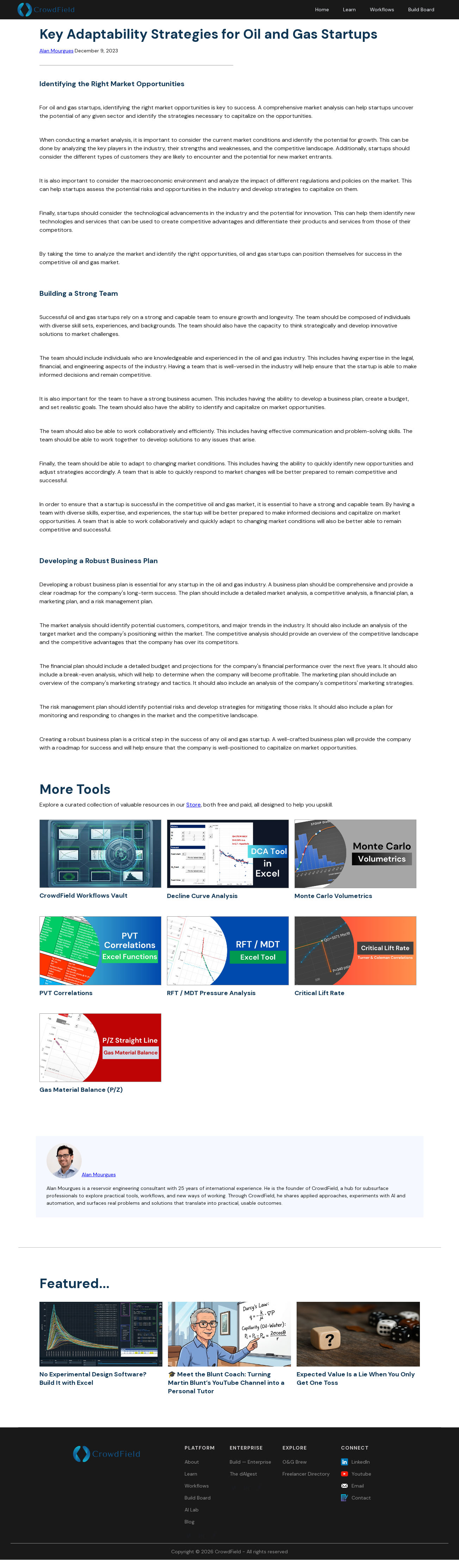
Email (358, 1486)
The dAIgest (243, 1474)
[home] (46, 9)
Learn (349, 9)
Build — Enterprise (250, 1462)
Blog (189, 1521)
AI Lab (192, 1510)
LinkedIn (361, 1462)
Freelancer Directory (306, 1474)
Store (193, 804)
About (192, 1462)
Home (322, 9)
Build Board (421, 9)
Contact (361, 1498)
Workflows (382, 9)
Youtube (361, 1474)
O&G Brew (295, 1462)
